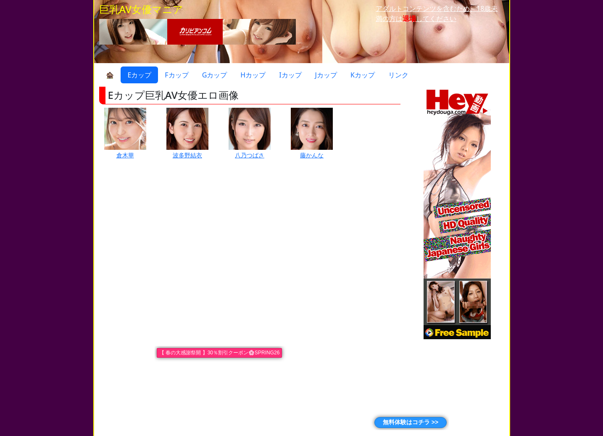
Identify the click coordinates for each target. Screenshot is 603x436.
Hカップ (253, 75)
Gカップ (214, 75)
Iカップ (290, 75)
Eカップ (139, 75)
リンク (398, 75)
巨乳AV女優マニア (141, 9)
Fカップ (176, 75)
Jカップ (326, 75)
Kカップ (362, 75)
